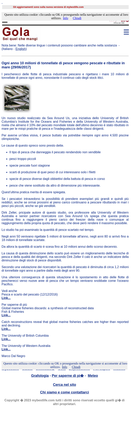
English (20, 49)
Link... (6, 298)
